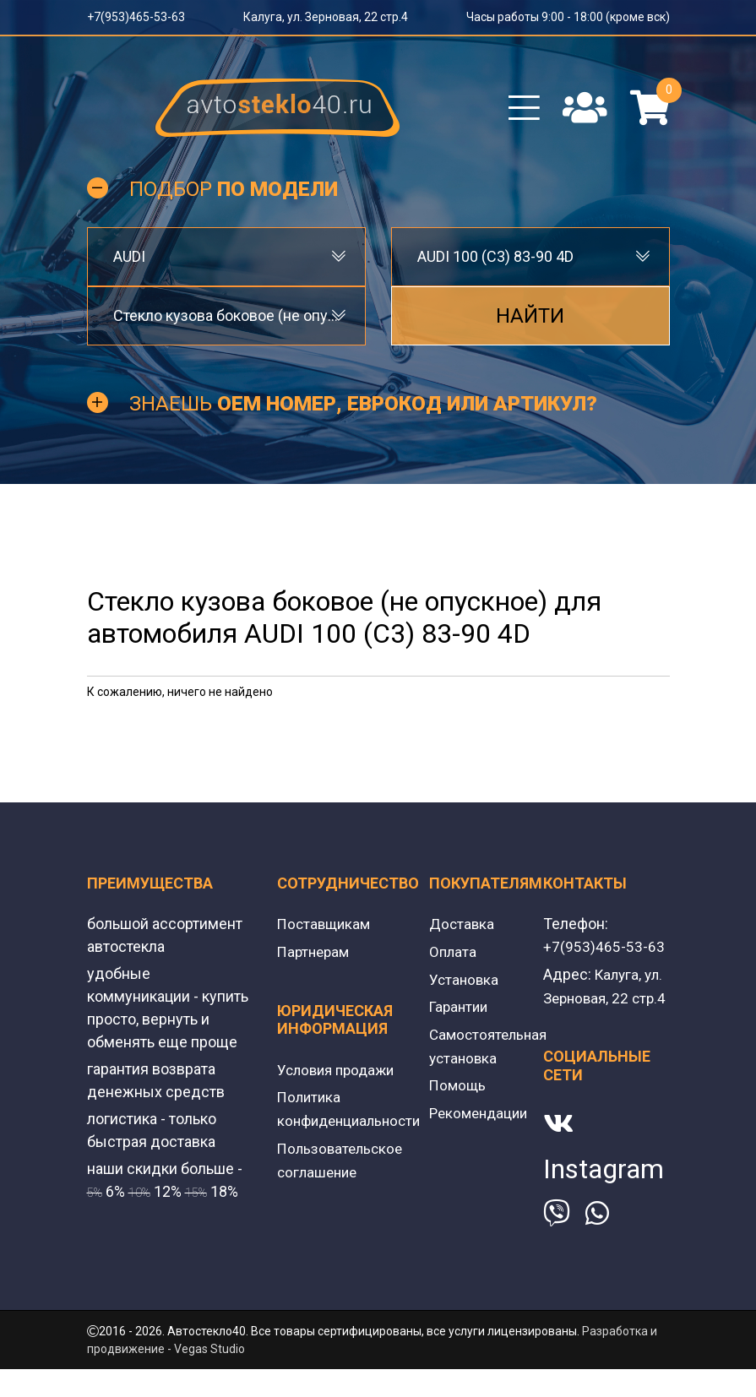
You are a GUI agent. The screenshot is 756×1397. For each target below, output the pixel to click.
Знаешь (363, 410)
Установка (465, 984)
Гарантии (460, 1011)
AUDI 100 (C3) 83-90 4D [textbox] (495, 263)
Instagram (603, 1197)
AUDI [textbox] (129, 263)
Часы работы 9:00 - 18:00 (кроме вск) (568, 17)
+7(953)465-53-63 (136, 17)
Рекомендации (481, 1115)
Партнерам (315, 957)
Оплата (453, 957)
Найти (530, 322)
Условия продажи (339, 1075)
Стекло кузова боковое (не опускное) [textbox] (226, 322)
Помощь (458, 1088)
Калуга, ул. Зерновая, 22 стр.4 (325, 17)
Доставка (462, 930)
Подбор (233, 196)
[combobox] (226, 263)
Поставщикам (326, 930)
